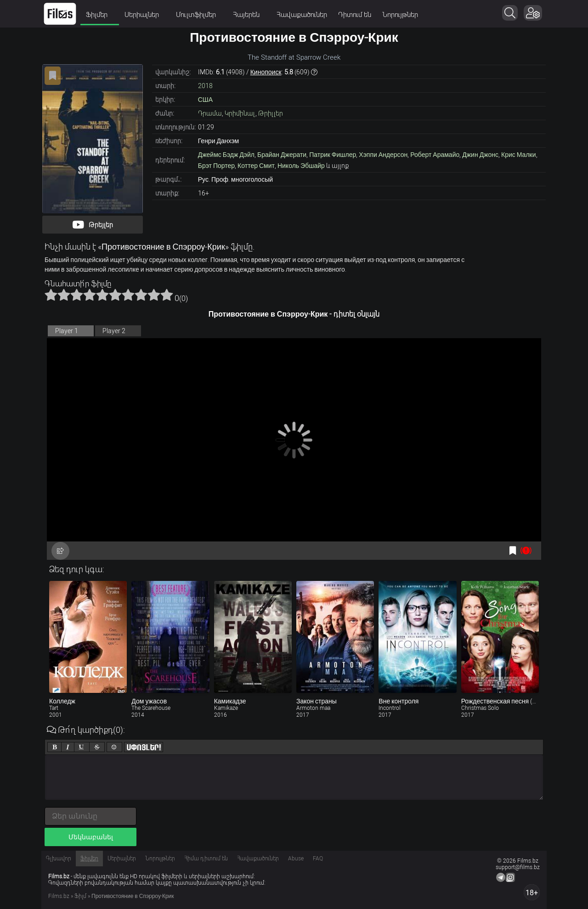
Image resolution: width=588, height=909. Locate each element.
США (205, 99)
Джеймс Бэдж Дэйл (226, 154)
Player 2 (113, 331)
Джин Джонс (480, 154)
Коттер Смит (256, 165)
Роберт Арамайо (434, 154)
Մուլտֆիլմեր (199, 15)
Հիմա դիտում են (206, 858)
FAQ (318, 858)
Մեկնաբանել (90, 837)
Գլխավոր (58, 858)
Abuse (296, 858)
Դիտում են (354, 15)
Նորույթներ (400, 15)
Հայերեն (249, 15)
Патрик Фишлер (332, 154)
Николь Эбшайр (301, 165)
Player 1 (66, 331)
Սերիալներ (144, 15)
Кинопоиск (266, 72)
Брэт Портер (216, 165)
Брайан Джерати (281, 154)
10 (166, 294)
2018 (205, 85)
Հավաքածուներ (302, 15)
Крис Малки (518, 154)
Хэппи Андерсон (383, 154)
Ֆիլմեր (99, 15)
